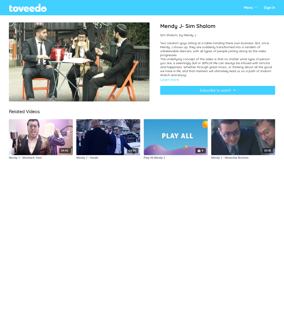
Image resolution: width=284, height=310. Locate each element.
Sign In (269, 7)
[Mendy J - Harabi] (108, 158)
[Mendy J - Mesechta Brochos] (243, 158)
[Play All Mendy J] (176, 158)
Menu (250, 7)
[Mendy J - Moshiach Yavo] (41, 158)
